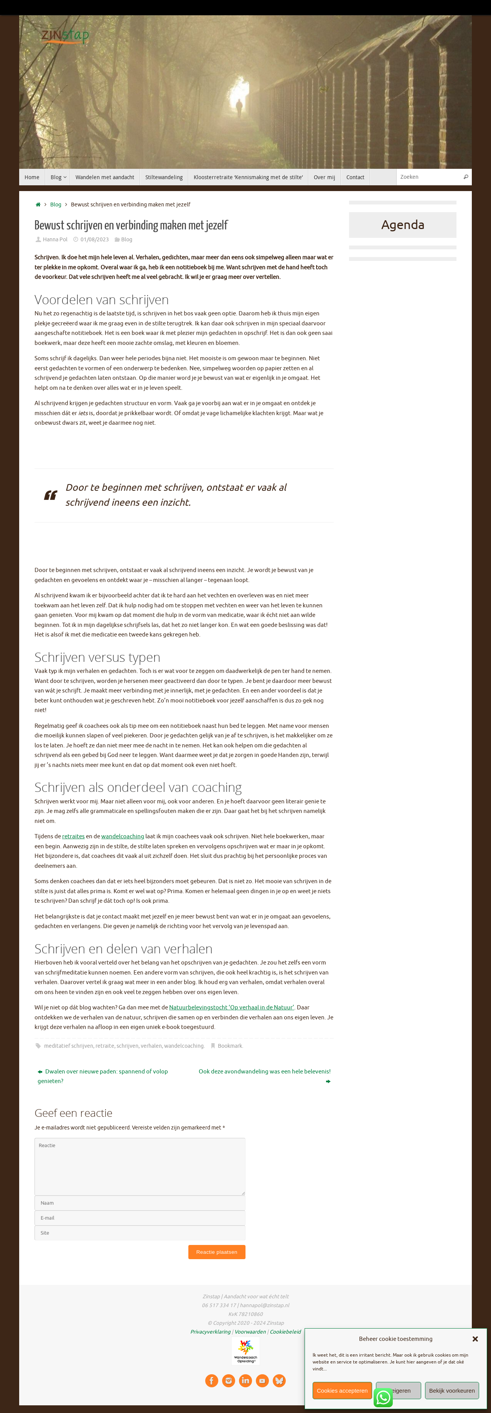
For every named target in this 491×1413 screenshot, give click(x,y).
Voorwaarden (250, 1332)
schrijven (127, 1046)
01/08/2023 (95, 239)
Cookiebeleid (285, 1332)
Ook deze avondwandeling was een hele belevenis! (265, 1076)
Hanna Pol (55, 239)
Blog (55, 204)
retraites (73, 836)
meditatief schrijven (68, 1046)
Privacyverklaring (210, 1332)
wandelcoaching (184, 1046)
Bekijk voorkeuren (452, 1390)
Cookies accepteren (342, 1390)
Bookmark (230, 1046)
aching (135, 836)
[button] (475, 1339)
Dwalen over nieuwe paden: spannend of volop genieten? (103, 1076)
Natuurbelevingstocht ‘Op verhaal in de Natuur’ (231, 1007)
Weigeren (398, 1390)
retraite (105, 1046)
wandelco (114, 836)
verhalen (151, 1046)
